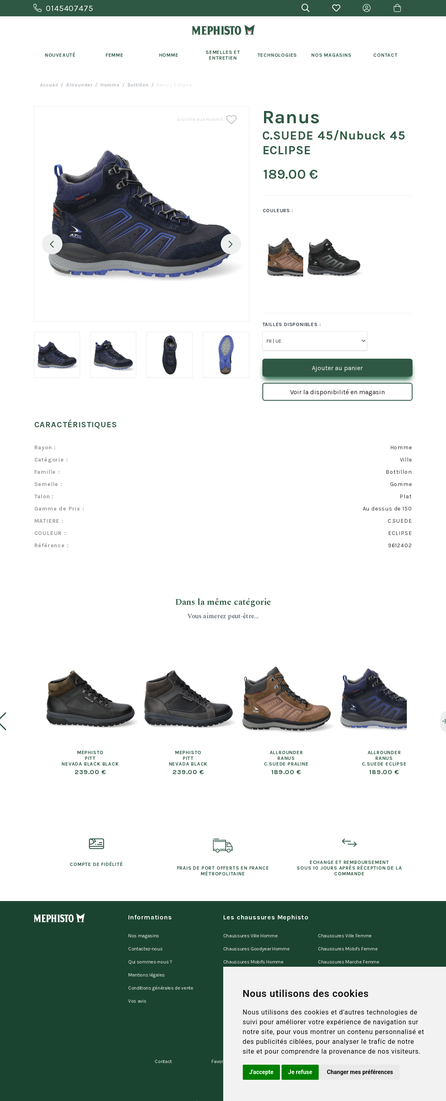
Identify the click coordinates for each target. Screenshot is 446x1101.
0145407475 (63, 8)
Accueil (49, 85)
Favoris (219, 1042)
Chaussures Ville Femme (345, 934)
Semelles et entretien (223, 55)
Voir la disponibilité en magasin (337, 392)
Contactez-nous (145, 945)
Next (231, 244)
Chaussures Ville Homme (250, 934)
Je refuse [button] (300, 1072)
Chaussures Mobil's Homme (253, 956)
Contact (385, 55)
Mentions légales (146, 966)
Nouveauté (60, 55)
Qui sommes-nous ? (150, 956)
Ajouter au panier (337, 368)
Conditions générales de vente (160, 977)
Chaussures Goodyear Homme (256, 945)
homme (110, 85)
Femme (115, 55)
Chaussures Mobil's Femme (347, 945)
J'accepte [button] (261, 1072)
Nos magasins (143, 934)
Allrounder (79, 85)
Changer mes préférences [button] (360, 1072)
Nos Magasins (331, 55)
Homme (169, 55)
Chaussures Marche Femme (348, 956)
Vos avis (137, 987)
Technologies (277, 55)
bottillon (138, 85)
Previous (52, 244)
